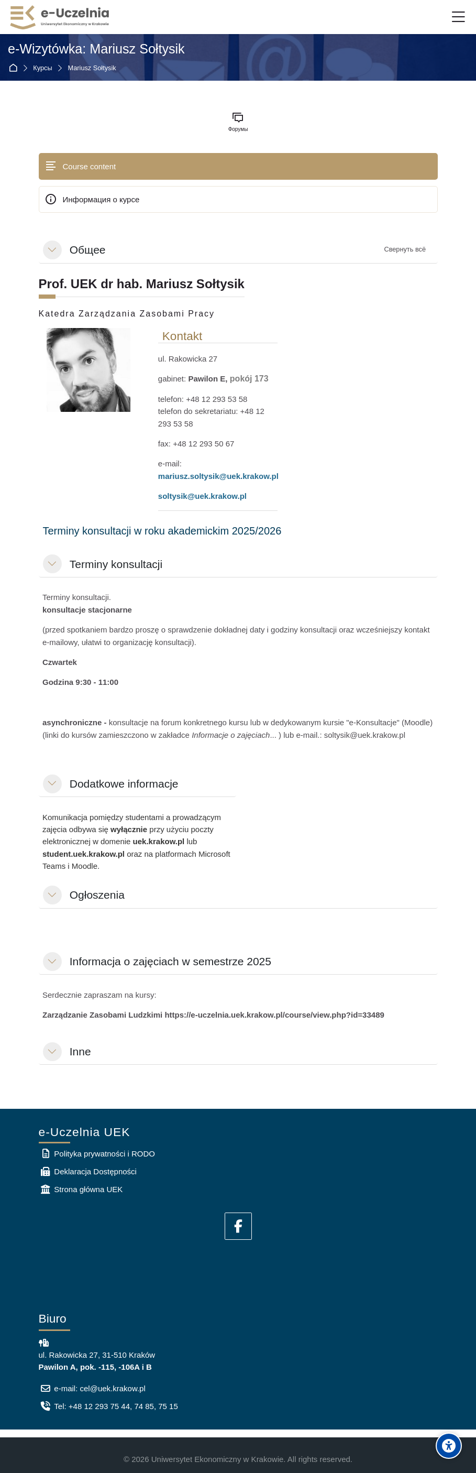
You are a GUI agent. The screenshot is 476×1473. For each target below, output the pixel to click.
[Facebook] (238, 1226)
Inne (80, 1051)
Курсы (42, 68)
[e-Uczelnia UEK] (60, 17)
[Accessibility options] (449, 1446)
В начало (15, 68)
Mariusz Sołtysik (92, 68)
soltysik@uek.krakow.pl (202, 496)
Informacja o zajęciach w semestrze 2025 (170, 961)
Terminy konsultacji (116, 564)
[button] (52, 250)
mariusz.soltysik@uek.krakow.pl (218, 476)
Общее (88, 250)
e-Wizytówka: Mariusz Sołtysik (96, 48)
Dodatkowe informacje (124, 784)
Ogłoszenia (97, 895)
